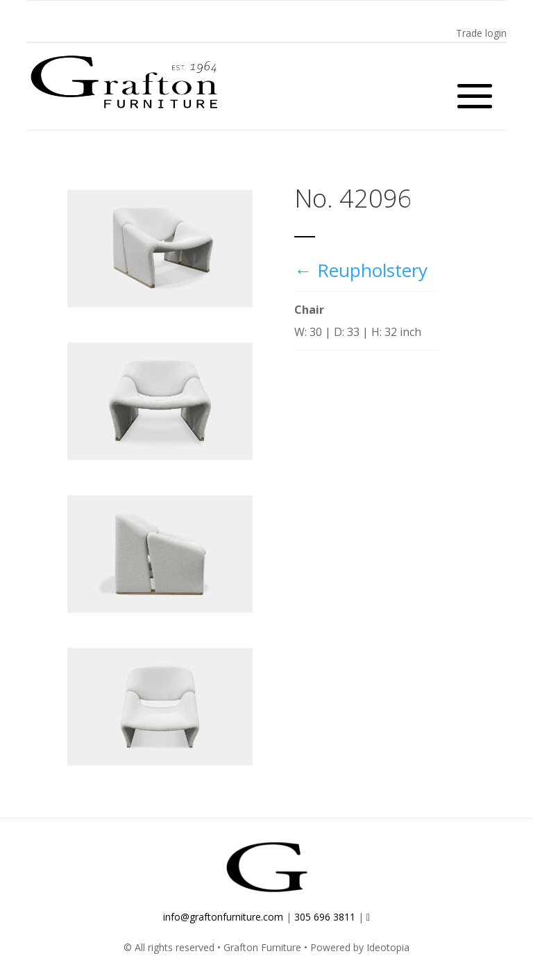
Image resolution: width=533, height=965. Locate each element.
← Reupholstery (361, 270)
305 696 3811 (324, 916)
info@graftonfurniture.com (223, 916)
